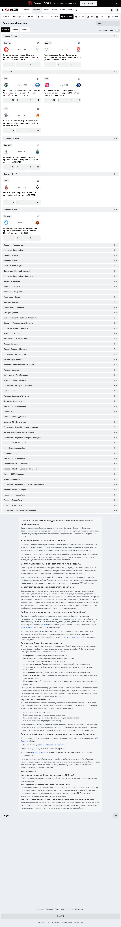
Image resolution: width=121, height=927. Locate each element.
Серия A (7, 43)
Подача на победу (12, 867)
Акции (46, 10)
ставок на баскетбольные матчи (52, 745)
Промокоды (73, 10)
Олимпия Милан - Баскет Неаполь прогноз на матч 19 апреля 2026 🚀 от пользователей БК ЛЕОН (20, 57)
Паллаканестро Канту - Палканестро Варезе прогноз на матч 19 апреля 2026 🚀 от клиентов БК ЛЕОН (62, 57)
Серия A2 (7, 216)
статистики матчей (76, 637)
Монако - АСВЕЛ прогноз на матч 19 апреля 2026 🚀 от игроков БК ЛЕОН (19, 194)
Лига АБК (8, 145)
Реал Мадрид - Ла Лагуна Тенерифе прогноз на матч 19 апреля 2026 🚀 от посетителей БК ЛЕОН (20, 159)
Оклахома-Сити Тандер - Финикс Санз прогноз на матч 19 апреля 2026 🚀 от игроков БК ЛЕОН (20, 123)
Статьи (54, 10)
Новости (26, 10)
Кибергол (8, 838)
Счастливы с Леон (12, 895)
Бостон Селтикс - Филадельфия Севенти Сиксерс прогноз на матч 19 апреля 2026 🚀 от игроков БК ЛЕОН (21, 92)
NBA (45, 625)
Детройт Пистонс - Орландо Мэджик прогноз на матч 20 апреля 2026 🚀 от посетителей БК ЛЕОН (61, 92)
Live (37, 749)
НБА (5, 78)
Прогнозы (37, 10)
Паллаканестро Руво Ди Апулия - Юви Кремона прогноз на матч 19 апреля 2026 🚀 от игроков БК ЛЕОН (20, 230)
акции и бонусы (38, 752)
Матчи (62, 10)
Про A (6, 181)
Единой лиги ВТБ (28, 627)
